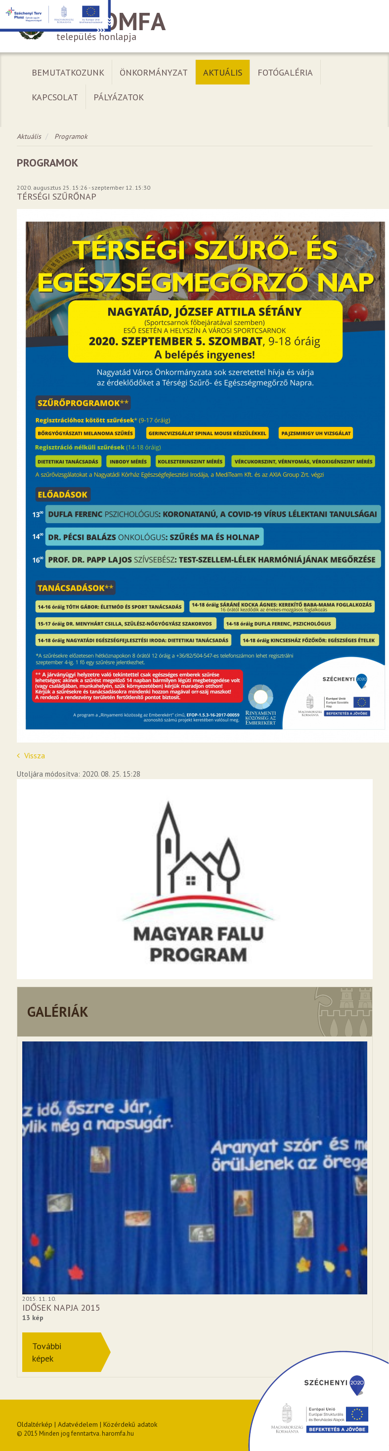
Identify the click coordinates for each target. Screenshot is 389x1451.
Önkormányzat (154, 72)
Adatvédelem (78, 1424)
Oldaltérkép (34, 1424)
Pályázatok (118, 97)
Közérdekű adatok (130, 1424)
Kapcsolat (55, 97)
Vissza (31, 755)
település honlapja (195, 26)
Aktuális (222, 72)
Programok (70, 136)
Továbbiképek (46, 1352)
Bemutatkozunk (68, 72)
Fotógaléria (285, 72)
